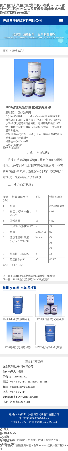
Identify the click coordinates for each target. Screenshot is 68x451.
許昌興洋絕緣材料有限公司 (22, 20)
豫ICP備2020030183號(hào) (34, 418)
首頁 (5, 50)
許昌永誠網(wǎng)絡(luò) (43, 422)
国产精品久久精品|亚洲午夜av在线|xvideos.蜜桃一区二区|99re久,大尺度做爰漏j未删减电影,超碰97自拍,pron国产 (32, 8)
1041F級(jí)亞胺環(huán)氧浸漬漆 (31, 279)
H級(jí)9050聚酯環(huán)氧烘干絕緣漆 (34, 276)
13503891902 (15, 144)
